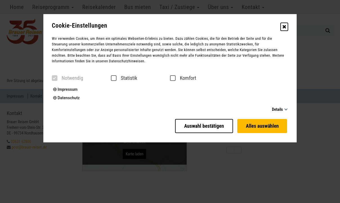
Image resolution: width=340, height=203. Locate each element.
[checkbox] (54, 78)
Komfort (183, 78)
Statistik (124, 78)
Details (277, 109)
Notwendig (67, 78)
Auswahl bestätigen (201, 125)
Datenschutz (66, 98)
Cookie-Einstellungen (79, 26)
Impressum (65, 89)
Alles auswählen (263, 125)
